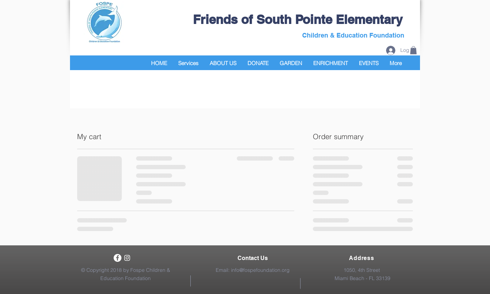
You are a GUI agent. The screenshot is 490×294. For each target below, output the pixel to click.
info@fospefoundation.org (260, 270)
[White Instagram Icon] (127, 258)
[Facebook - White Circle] (117, 258)
